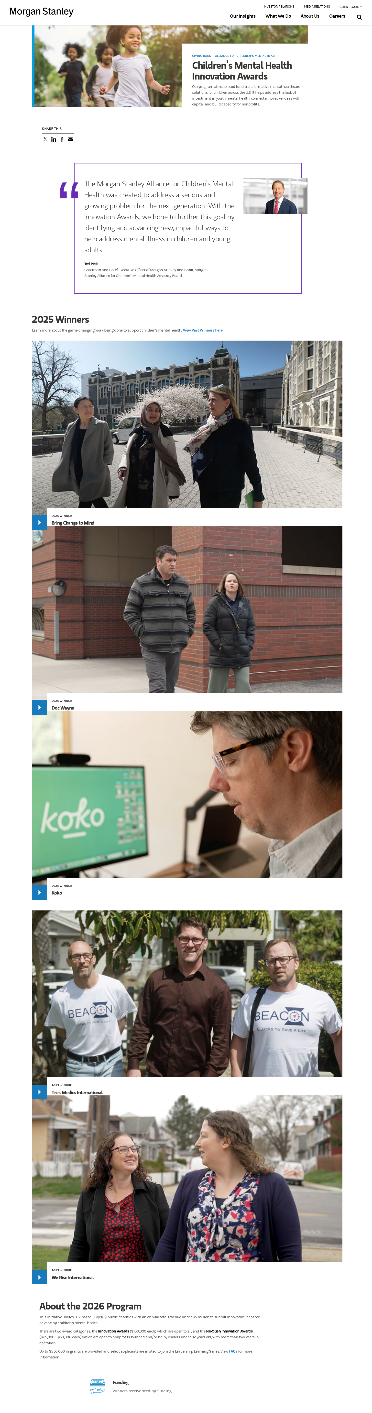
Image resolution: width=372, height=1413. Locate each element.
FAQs (233, 1351)
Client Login (350, 7)
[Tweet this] (45, 140)
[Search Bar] (359, 16)
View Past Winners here (203, 330)
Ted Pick (91, 264)
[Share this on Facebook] (62, 140)
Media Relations (317, 7)
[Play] (39, 522)
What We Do (278, 16)
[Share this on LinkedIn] (53, 140)
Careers (337, 16)
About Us (310, 16)
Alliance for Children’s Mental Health (246, 55)
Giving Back (201, 55)
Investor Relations (278, 7)
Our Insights (243, 16)
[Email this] (70, 140)
